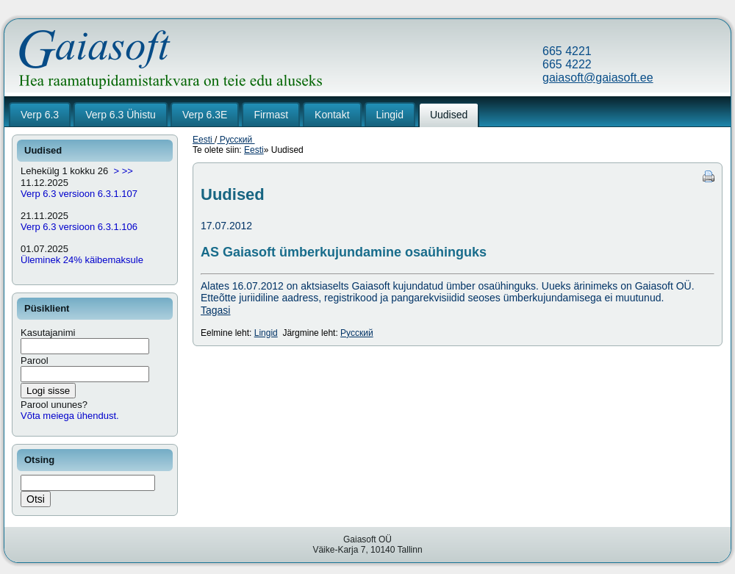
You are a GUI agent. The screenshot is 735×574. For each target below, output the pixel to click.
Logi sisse (48, 390)
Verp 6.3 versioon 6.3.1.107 (79, 193)
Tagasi (215, 310)
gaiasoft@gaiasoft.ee (597, 77)
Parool (35, 360)
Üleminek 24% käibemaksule (82, 259)
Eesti (204, 139)
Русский (235, 139)
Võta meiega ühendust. (70, 415)
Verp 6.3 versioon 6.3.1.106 (79, 226)
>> (127, 170)
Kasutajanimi (48, 332)
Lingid (266, 333)
